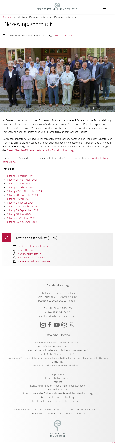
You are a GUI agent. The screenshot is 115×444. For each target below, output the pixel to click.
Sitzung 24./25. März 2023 (21, 218)
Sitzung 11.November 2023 (22, 206)
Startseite (7, 17)
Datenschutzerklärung (57, 378)
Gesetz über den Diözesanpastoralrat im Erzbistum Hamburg (40, 150)
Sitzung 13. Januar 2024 (20, 202)
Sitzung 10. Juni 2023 (19, 214)
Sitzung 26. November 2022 (22, 221)
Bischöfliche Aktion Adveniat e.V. (57, 354)
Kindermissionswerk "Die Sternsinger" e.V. (58, 342)
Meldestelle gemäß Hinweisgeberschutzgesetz (57, 401)
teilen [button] (56, 35)
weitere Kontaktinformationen (34, 261)
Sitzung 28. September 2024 (22, 195)
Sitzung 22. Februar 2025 (21, 187)
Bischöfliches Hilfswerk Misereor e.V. (57, 346)
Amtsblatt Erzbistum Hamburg (57, 397)
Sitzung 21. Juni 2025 (19, 183)
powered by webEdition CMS (105, 443)
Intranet (57, 381)
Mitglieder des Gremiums (31, 257)
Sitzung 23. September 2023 (22, 210)
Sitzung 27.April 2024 (19, 198)
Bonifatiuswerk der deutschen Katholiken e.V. (57, 365)
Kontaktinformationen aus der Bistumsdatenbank (57, 385)
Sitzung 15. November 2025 (22, 179)
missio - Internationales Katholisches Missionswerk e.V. (57, 350)
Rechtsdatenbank (57, 389)
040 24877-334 (26, 249)
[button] (104, 9)
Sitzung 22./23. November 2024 (24, 191)
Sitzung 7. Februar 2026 (20, 175)
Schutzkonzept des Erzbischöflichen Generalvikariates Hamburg (57, 393)
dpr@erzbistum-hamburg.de (33, 246)
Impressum (57, 374)
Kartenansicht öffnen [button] (29, 253)
